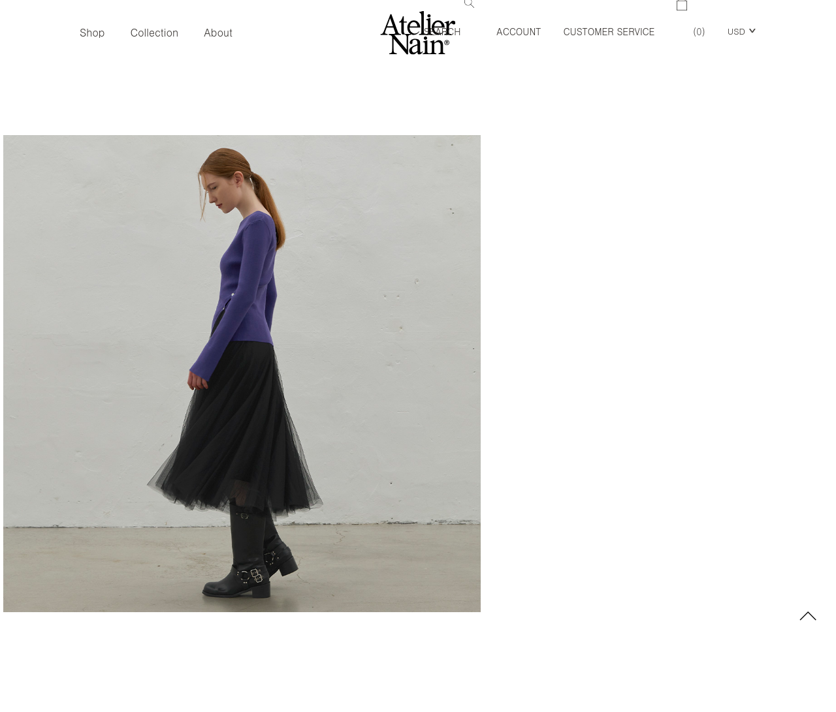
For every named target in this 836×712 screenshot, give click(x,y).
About (218, 32)
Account (518, 31)
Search (449, 19)
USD (736, 31)
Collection (154, 32)
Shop (92, 32)
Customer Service (608, 31)
